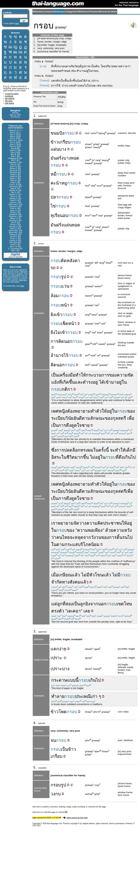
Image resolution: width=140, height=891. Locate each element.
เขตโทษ (124, 603)
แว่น (65, 286)
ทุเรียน (57, 215)
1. (34, 38)
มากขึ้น (82, 457)
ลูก (60, 603)
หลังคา (73, 260)
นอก (68, 341)
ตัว (61, 610)
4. (34, 48)
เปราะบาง (60, 668)
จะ (112, 450)
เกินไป (130, 457)
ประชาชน (112, 523)
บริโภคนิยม (88, 544)
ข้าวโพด (59, 711)
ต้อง (71, 411)
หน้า (65, 305)
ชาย (86, 425)
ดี (80, 418)
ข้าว (55, 142)
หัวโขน (96, 574)
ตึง (121, 457)
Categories (71, 11)
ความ (122, 375)
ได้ (101, 382)
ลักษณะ (97, 418)
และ (79, 382)
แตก (55, 648)
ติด (64, 260)
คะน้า (56, 183)
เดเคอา (74, 610)
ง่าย (62, 648)
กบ (58, 793)
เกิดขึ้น (68, 382)
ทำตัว (96, 411)
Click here (23, 280)
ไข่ (53, 205)
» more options (11, 23)
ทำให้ (80, 375)
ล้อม (55, 295)
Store (114, 11)
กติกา (67, 389)
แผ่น (55, 149)
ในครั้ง (99, 450)
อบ (65, 215)
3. (34, 45)
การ (54, 341)
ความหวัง (122, 530)
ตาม (86, 418)
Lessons (48, 11)
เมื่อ (54, 574)
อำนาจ (57, 355)
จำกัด (56, 581)
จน (53, 740)
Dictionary (59, 11)
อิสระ (56, 457)
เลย (86, 610)
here (22, 286)
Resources (105, 11)
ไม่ (57, 332)
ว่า (53, 537)
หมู (64, 183)
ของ (113, 375)
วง (53, 793)
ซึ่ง (53, 450)
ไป (130, 537)
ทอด (75, 158)
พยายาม (83, 411)
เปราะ (56, 657)
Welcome (38, 11)
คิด (61, 341)
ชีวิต (70, 457)
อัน (76, 418)
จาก (87, 537)
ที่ (60, 382)
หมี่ (53, 174)
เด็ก (129, 450)
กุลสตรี (119, 418)
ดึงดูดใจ (74, 425)
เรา (54, 523)
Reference (83, 11)
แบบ (71, 680)
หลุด (79, 537)
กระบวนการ (97, 375)
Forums (93, 11)
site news (9, 101)
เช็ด (64, 323)
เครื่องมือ (66, 375)
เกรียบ (64, 142)
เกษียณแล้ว (69, 574)
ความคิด (94, 523)
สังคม (75, 581)
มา (114, 382)
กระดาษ (59, 680)
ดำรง (88, 382)
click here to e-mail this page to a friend (49, 812)
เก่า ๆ (96, 696)
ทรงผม (86, 450)
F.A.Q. (6, 86)
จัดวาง (80, 523)
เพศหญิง (59, 411)
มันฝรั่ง (57, 158)
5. (34, 51)
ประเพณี (83, 696)
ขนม (55, 133)
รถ (53, 267)
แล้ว (107, 574)
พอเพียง (95, 530)
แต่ (54, 603)
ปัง (61, 133)
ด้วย (109, 530)
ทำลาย (58, 696)
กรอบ (56, 784)
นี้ (107, 450)
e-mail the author (12, 94)
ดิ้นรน (122, 537)
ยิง (53, 314)
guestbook (9, 96)
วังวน (96, 537)
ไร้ (66, 355)
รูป (63, 276)
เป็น (54, 375)
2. (34, 41)
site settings (10, 98)
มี (134, 450)
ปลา (55, 197)
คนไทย (63, 537)
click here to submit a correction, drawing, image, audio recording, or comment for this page (69, 807)
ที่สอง (68, 603)
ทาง (66, 581)
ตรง (55, 610)
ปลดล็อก (72, 450)
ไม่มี (85, 574)
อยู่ (95, 382)
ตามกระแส (67, 544)
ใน (124, 382)
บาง (62, 149)
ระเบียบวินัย (62, 418)
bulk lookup (9, 103)
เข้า (58, 314)
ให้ (104, 411)
